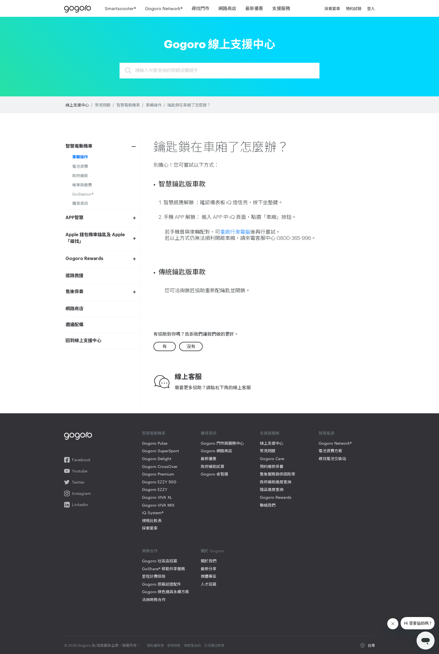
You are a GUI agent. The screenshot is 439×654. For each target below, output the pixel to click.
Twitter (74, 482)
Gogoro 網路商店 (216, 450)
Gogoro (79, 8)
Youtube (75, 471)
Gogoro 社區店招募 (159, 560)
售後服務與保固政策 (277, 474)
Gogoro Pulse (154, 443)
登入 (371, 8)
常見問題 (103, 105)
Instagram (77, 493)
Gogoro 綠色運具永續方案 (165, 591)
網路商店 (74, 309)
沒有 (190, 346)
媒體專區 (208, 576)
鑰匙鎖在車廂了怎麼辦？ (189, 105)
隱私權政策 (155, 645)
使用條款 (174, 645)
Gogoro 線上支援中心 (219, 43)
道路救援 (74, 275)
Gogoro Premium (158, 474)
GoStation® (83, 194)
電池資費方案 (330, 450)
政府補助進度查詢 (275, 481)
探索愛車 (150, 528)
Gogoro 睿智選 (214, 474)
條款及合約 (192, 645)
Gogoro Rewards (84, 258)
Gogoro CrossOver (160, 466)
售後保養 (74, 291)
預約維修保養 (271, 466)
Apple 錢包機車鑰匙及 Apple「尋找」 (95, 238)
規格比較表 (152, 520)
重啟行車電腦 (235, 232)
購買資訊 (80, 203)
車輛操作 (154, 105)
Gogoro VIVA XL (157, 497)
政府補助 (80, 175)
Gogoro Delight (156, 458)
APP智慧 (74, 217)
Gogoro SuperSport (160, 450)
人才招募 (208, 584)
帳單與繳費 (82, 184)
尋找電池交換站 (332, 458)
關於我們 (208, 560)
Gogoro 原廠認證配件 (161, 584)
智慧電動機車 (128, 105)
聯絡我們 (267, 505)
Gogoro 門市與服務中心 (222, 443)
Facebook (77, 460)
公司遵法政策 (214, 645)
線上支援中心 (77, 105)
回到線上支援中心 (83, 340)
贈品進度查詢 (271, 489)
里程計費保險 (153, 576)
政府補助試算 (212, 466)
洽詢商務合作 (153, 599)
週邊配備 (74, 325)
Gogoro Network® (335, 443)
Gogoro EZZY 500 (159, 481)
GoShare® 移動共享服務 (163, 568)
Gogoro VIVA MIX (158, 505)
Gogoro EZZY (154, 489)
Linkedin (76, 504)
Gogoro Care (272, 458)
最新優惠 (208, 458)
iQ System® (153, 512)
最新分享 (208, 568)
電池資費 (80, 166)
